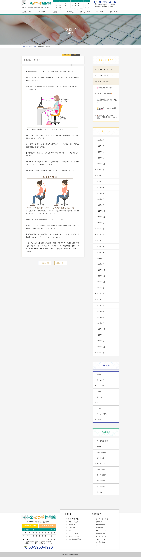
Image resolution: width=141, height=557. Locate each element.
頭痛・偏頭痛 (101, 469)
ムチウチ (100, 492)
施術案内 (55, 12)
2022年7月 (100, 229)
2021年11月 (101, 276)
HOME (68, 514)
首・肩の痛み (101, 486)
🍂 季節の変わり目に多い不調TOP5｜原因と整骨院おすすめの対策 (107, 117)
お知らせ (71, 527)
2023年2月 (100, 199)
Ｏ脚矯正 (100, 391)
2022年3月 (100, 252)
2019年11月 (101, 347)
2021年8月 (100, 294)
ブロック (100, 397)
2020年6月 (100, 335)
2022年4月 (100, 246)
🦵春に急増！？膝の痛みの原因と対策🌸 (107, 109)
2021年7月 (100, 299)
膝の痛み (100, 446)
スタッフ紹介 (41, 12)
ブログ (70, 530)
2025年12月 (101, 164)
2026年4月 (100, 140)
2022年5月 (100, 240)
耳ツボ (99, 419)
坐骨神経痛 (100, 458)
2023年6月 (100, 175)
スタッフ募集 (99, 12)
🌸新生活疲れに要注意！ (104, 88)
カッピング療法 (102, 414)
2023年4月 (100, 187)
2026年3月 (100, 146)
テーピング (100, 380)
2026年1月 (100, 158)
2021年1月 (100, 323)
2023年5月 (100, 181)
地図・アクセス (114, 12)
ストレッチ (100, 385)
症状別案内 (70, 12)
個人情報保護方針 (74, 539)
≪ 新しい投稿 (45, 263)
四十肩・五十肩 (102, 475)
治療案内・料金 (26, 12)
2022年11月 (101, 217)
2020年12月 (101, 329)
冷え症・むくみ (102, 463)
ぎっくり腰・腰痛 (102, 441)
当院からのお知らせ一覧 (103, 69)
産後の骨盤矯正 (102, 452)
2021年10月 (101, 282)
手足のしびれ (101, 480)
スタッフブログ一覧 (102, 81)
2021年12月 (101, 270)
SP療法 (99, 408)
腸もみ (99, 402)
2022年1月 (100, 264)
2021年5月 (100, 311)
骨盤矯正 (100, 374)
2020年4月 (100, 341)
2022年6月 (100, 234)
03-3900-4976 (40, 547)
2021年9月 (100, 288)
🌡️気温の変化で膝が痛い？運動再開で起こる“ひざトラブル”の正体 (107, 100)
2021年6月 (100, 305)
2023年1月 (100, 205)
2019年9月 (100, 353)
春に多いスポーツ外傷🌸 (104, 93)
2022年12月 (101, 211)
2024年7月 (100, 170)
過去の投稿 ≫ (60, 263)
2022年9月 (100, 223)
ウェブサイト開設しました (105, 75)
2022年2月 (100, 258)
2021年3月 (100, 317)
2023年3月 (100, 193)
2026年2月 (100, 152)
